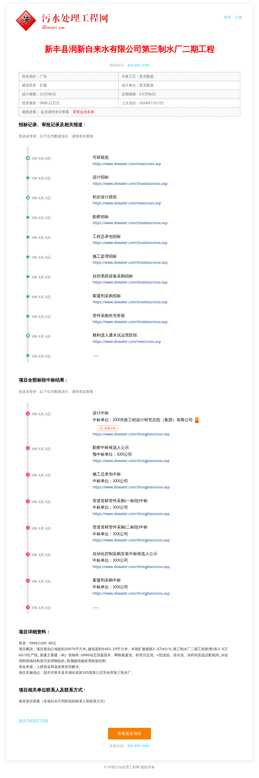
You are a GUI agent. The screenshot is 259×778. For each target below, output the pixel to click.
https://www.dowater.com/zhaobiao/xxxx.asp (130, 183)
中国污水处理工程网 (124, 767)
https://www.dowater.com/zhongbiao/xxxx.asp (131, 434)
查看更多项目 (129, 733)
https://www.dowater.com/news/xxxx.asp (127, 163)
